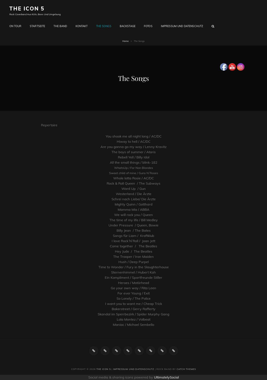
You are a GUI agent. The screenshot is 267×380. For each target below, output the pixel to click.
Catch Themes (186, 369)
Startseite (37, 26)
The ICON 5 (27, 8)
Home (125, 41)
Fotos (148, 26)
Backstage (127, 26)
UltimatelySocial (166, 377)
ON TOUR (15, 26)
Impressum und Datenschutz (182, 26)
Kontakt (82, 26)
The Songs (103, 26)
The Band (60, 26)
